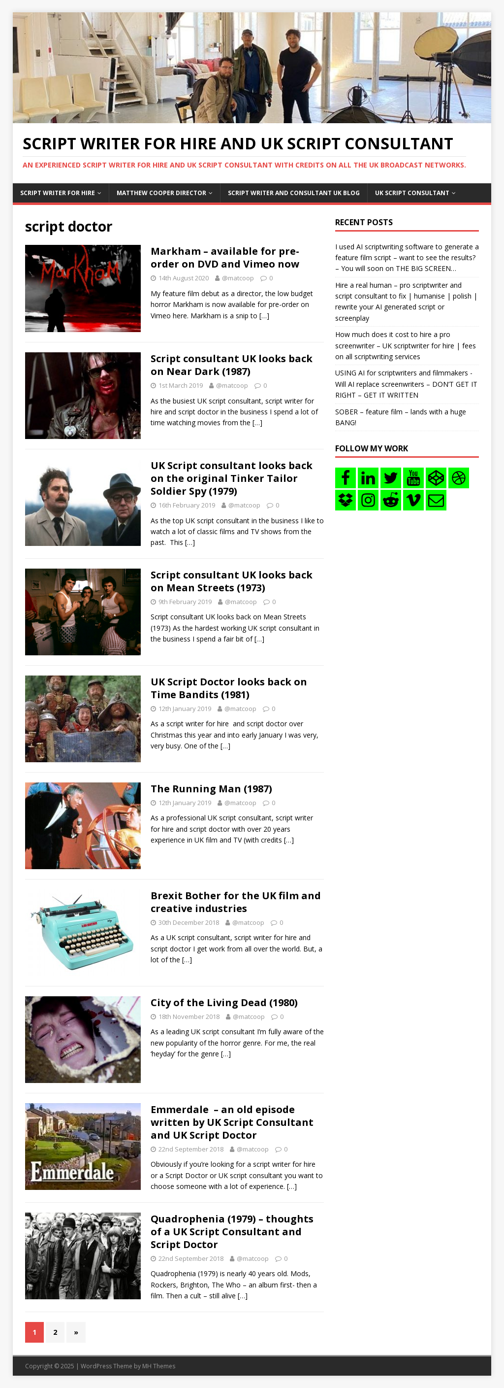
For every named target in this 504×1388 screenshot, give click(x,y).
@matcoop (238, 277)
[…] (264, 315)
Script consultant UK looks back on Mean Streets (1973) (232, 581)
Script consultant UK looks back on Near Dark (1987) (232, 365)
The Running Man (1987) (211, 788)
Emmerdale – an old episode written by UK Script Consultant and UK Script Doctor (232, 1122)
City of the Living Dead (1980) (224, 1002)
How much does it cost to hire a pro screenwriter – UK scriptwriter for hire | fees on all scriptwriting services (405, 345)
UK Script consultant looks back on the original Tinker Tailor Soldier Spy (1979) (232, 478)
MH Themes (158, 1366)
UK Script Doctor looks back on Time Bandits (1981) (229, 688)
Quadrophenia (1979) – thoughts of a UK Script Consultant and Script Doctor (232, 1231)
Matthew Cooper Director (161, 193)
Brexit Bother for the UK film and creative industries (236, 902)
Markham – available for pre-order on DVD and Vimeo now (225, 257)
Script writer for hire (57, 193)
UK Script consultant (412, 193)
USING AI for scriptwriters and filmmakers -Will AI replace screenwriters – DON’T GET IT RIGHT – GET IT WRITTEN (406, 384)
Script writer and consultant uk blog (294, 193)
